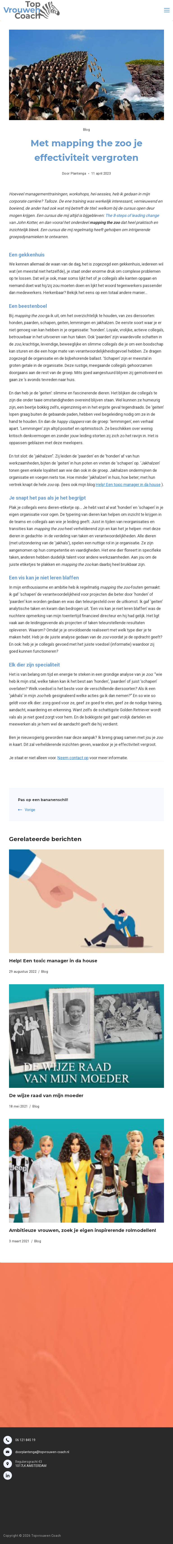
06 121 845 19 (25, 1440)
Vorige (30, 810)
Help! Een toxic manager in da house (128, 484)
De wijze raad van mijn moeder (46, 1095)
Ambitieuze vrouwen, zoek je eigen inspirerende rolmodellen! (82, 1230)
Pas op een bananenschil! (43, 800)
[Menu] (167, 10)
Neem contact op (73, 757)
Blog (86, 130)
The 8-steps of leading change (132, 215)
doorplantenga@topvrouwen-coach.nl (42, 1452)
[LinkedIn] (7, 1475)
